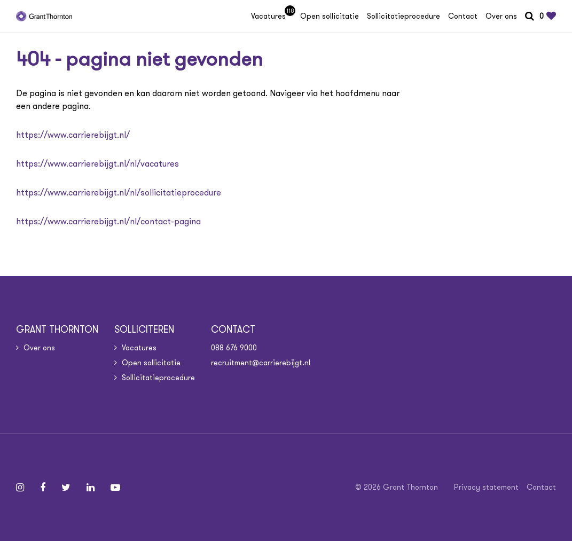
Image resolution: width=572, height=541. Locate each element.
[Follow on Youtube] (115, 487)
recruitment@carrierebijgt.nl (260, 362)
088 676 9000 (234, 347)
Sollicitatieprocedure (403, 16)
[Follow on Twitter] (65, 487)
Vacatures (271, 16)
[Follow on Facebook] (42, 487)
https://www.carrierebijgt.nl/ (73, 135)
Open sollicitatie (329, 16)
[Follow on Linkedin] (91, 487)
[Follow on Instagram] (20, 487)
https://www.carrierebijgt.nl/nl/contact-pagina (108, 221)
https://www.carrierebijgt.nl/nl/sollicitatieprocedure (118, 192)
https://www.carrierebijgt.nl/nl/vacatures (97, 164)
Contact (462, 16)
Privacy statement (486, 487)
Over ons (501, 16)
